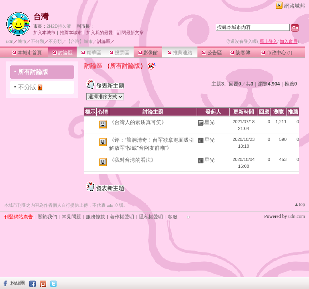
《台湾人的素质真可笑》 (138, 122)
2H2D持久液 (59, 26)
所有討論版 (33, 71)
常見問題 (71, 217)
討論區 (62, 52)
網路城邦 (294, 6)
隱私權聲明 (151, 217)
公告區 (212, 52)
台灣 (41, 16)
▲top (299, 204)
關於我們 (47, 217)
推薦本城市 (71, 32)
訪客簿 (240, 52)
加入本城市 (44, 32)
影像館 (148, 52)
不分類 (37, 41)
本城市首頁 (27, 52)
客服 (172, 217)
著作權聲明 (122, 217)
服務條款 (95, 217)
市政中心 (276, 52)
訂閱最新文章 (130, 32)
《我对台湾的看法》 (132, 160)
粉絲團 (17, 283)
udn (9, 41)
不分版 (27, 86)
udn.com (296, 216)
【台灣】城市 (79, 41)
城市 (22, 41)
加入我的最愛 (99, 32)
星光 (209, 122)
